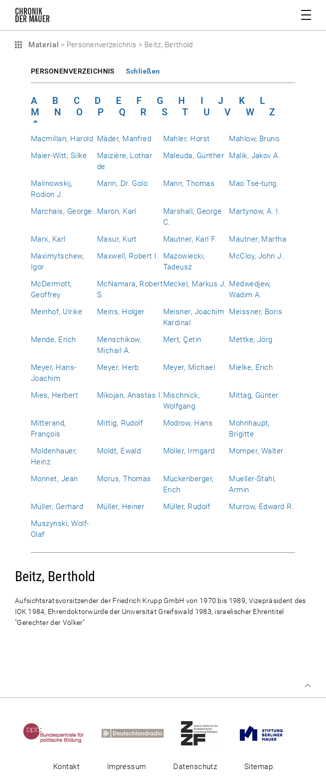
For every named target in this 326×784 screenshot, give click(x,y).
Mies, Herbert (54, 395)
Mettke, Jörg (251, 339)
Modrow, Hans (188, 423)
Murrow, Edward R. (261, 506)
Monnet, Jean (54, 478)
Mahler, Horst (186, 138)
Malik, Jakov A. (254, 155)
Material (42, 44)
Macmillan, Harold (62, 138)
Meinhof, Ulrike (56, 311)
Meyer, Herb (118, 367)
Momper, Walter (256, 450)
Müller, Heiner (121, 506)
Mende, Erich (53, 339)
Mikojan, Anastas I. (130, 395)
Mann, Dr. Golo (122, 183)
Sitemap (258, 766)
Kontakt (66, 766)
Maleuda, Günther (193, 155)
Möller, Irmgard (189, 450)
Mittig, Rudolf (120, 423)
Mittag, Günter (254, 395)
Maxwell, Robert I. (128, 256)
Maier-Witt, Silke (59, 155)
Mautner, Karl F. (190, 239)
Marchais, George (61, 211)
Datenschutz (195, 766)
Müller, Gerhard (57, 506)
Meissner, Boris (255, 311)
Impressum (126, 766)
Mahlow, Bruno (254, 138)
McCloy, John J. (256, 256)
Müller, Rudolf (187, 506)
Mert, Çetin (182, 339)
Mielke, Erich (251, 367)
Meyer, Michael (189, 367)
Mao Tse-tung (253, 183)
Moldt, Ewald (119, 450)
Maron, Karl (116, 211)
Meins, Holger (121, 311)
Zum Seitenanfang (307, 686)
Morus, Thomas (124, 478)
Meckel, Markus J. (194, 283)
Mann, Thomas (189, 183)
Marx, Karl (48, 239)
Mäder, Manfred (124, 138)
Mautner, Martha (257, 239)
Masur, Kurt (117, 239)
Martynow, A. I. (254, 211)
